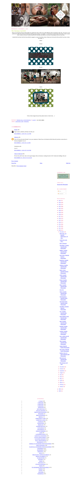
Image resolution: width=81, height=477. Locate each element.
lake (40, 432)
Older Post (68, 163)
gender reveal (41, 426)
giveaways (41, 427)
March (61, 382)
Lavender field (40, 434)
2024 (60, 202)
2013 (60, 224)
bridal (41, 416)
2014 (60, 222)
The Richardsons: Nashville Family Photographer (63, 298)
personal (26, 121)
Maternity (40, 442)
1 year (41, 401)
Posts (59, 191)
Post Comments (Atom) (21, 165)
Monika (15, 129)
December (62, 231)
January (61, 386)
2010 (60, 230)
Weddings (41, 473)
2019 (60, 212)
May (61, 378)
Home (41, 163)
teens (41, 465)
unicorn (40, 472)
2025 (60, 200)
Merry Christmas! (63, 243)
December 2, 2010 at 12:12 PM (22, 133)
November (62, 366)
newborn (40, 448)
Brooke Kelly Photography (62, 184)
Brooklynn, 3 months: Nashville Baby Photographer (64, 262)
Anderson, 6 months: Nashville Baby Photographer (64, 267)
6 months (40, 404)
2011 (60, 228)
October (61, 368)
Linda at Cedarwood (18, 153)
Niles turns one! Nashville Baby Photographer (63, 359)
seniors (40, 459)
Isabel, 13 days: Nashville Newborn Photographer (64, 272)
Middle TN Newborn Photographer (40, 443)
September (62, 370)
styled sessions (40, 464)
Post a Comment (14, 161)
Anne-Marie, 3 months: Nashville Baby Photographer (64, 247)
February (62, 384)
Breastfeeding (41, 415)
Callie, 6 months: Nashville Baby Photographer (63, 277)
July (61, 374)
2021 (60, 208)
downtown (40, 423)
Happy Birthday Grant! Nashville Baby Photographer (64, 318)
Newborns (40, 450)
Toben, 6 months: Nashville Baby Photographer (63, 293)
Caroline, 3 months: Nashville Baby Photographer (64, 333)
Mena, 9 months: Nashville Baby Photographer (63, 286)
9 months (40, 405)
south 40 (40, 462)
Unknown (16, 137)
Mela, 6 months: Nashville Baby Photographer (63, 323)
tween (41, 468)
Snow (41, 461)
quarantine (41, 457)
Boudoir (40, 413)
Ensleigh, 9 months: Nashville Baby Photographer (64, 328)
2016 (60, 218)
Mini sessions (40, 445)
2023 (60, 204)
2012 (60, 226)
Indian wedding (41, 431)
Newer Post (13, 163)
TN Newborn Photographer (40, 467)
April (61, 380)
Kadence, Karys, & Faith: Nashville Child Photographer (64, 354)
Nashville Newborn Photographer (40, 446)
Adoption (41, 407)
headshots (40, 429)
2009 (60, 389)
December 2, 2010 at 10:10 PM (22, 150)
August (61, 372)
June (61, 376)
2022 (60, 206)
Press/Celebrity (41, 456)
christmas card (19, 121)
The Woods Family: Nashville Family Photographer (63, 303)
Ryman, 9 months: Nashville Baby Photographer (63, 281)
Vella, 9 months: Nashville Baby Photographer (63, 343)
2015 (60, 220)
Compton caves (41, 420)
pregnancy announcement (40, 454)
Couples (40, 421)
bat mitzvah (41, 409)
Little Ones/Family (40, 437)
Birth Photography (40, 412)
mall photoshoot (40, 440)
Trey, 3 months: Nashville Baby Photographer (63, 313)
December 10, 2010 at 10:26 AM (23, 157)
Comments (60, 193)
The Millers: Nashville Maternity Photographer (64, 308)
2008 (60, 391)
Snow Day (62, 289)
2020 (60, 210)
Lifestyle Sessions (40, 435)
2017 (60, 216)
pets (40, 453)
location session (40, 439)
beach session (40, 410)
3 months (40, 402)
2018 (60, 214)
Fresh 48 (40, 424)
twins (40, 470)
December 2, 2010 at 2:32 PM (22, 142)
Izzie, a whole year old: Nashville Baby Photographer (64, 338)
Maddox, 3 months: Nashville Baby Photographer (63, 252)
